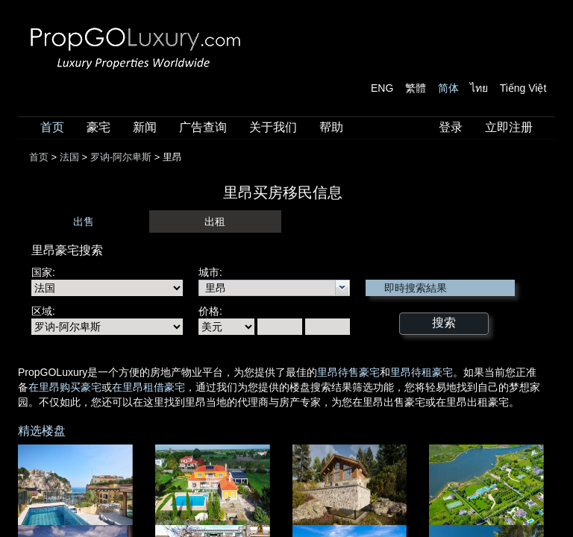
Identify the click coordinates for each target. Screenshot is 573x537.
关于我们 (273, 127)
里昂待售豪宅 (348, 372)
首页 (52, 127)
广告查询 (203, 127)
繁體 (415, 88)
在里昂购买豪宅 (64, 387)
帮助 (331, 127)
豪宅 (98, 127)
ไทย (479, 88)
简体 (448, 88)
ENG (382, 88)
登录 (451, 127)
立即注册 (509, 127)
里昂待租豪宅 (421, 372)
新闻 (145, 127)
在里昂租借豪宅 (148, 387)
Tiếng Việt (523, 88)
